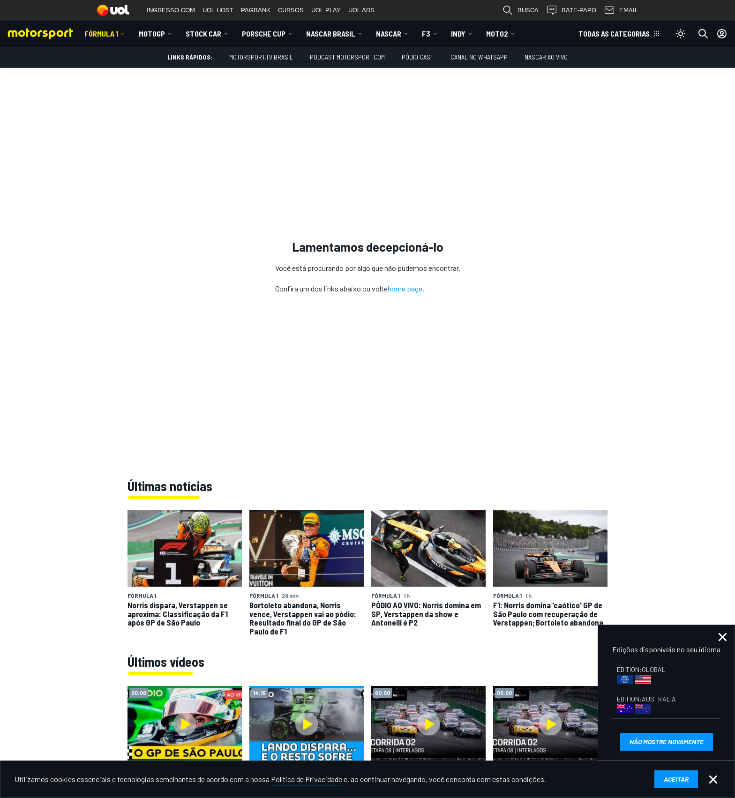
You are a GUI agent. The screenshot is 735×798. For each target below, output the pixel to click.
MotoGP (152, 33)
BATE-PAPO (571, 10)
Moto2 (497, 33)
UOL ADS (361, 10)
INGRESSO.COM (171, 10)
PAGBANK (255, 10)
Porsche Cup (263, 33)
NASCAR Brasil (330, 33)
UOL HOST (217, 10)
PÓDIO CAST (418, 57)
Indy (458, 33)
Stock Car (203, 33)
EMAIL (621, 10)
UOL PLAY (326, 10)
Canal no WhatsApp (479, 57)
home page (405, 288)
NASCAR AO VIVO (546, 57)
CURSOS (291, 10)
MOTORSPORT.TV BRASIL (261, 57)
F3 (426, 33)
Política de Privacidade (306, 779)
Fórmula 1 (101, 33)
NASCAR (388, 33)
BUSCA (520, 10)
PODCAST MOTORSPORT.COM (347, 57)
